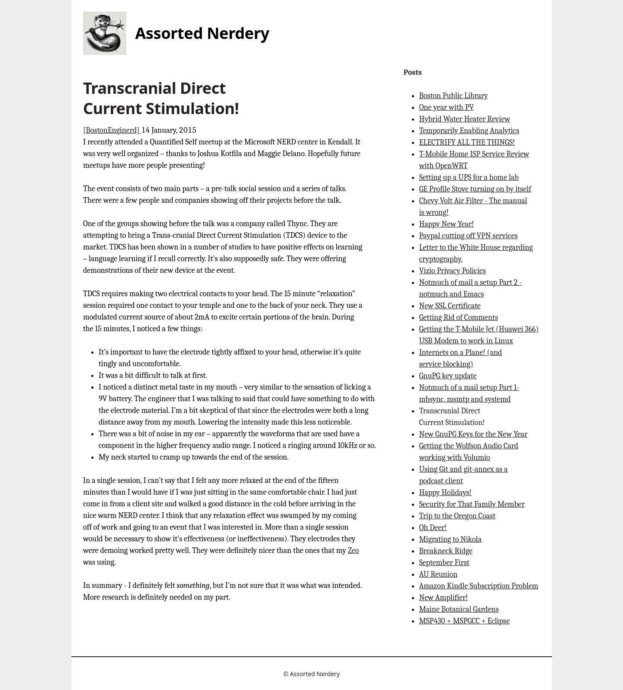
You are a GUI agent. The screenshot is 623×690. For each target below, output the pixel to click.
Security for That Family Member (472, 504)
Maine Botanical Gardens (459, 609)
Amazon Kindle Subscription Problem (479, 586)
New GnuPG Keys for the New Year (473, 434)
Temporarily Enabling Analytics (469, 130)
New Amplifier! (443, 597)
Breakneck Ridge (445, 551)
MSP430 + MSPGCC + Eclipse (464, 621)
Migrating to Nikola (450, 539)
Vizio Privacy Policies (452, 270)
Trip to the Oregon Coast (457, 516)
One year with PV (446, 107)
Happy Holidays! (445, 492)
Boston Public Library (453, 95)
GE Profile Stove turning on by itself (475, 189)
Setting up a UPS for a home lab (469, 177)
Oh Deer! (433, 527)
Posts (413, 72)
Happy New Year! (446, 224)
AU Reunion (438, 574)
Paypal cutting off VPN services (468, 235)
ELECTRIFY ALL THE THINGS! (467, 142)
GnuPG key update (448, 375)
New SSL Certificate (450, 305)
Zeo (353, 550)
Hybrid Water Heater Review (464, 119)
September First (444, 562)
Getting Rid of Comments (458, 317)
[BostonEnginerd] (112, 130)
